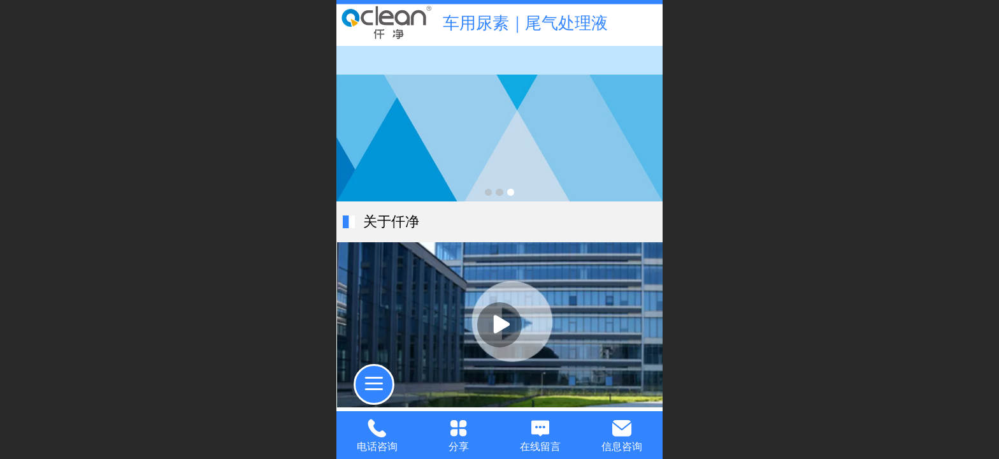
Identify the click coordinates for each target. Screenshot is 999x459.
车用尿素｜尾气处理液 (525, 23)
